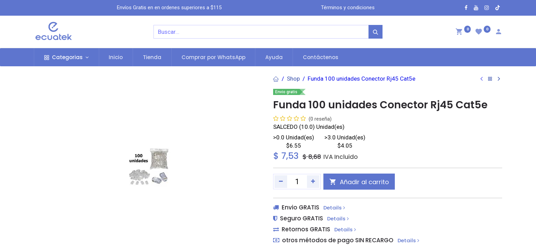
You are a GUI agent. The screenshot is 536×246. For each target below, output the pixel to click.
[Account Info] (498, 32)
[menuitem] (116, 57)
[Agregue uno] (313, 181)
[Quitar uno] (280, 181)
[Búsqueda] (375, 32)
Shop (293, 78)
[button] (359, 182)
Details (334, 207)
